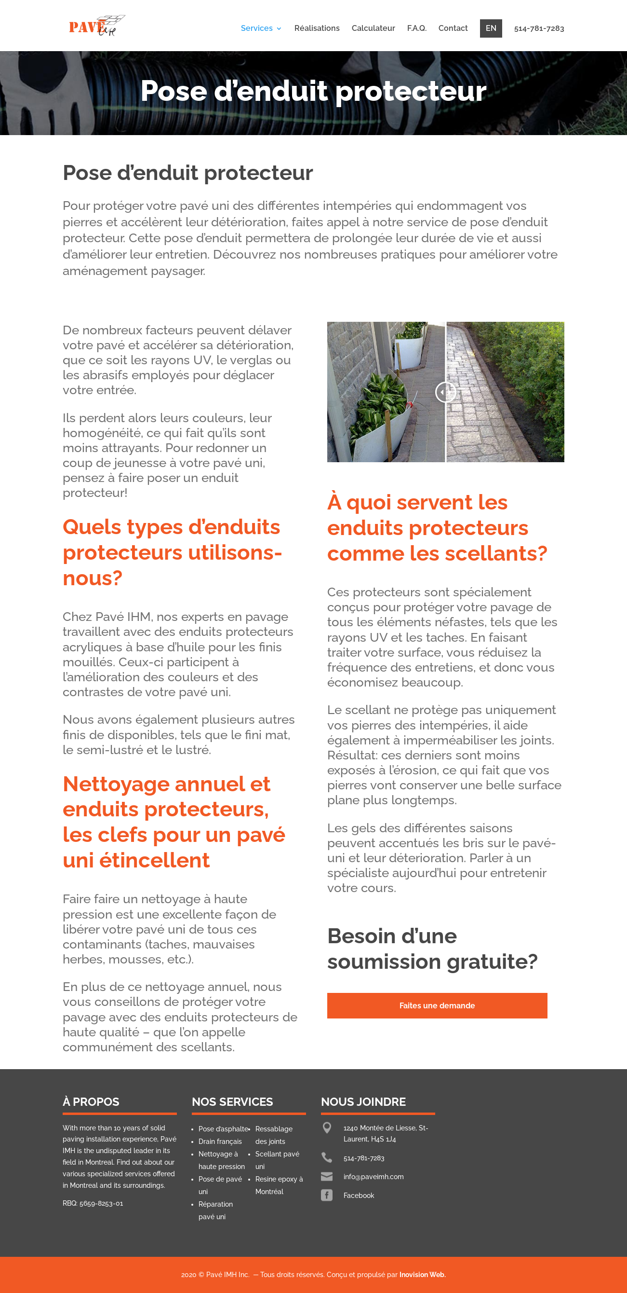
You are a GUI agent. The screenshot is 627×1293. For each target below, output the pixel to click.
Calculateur (373, 29)
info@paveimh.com (374, 1177)
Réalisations (317, 29)
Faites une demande (437, 1005)
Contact (453, 29)
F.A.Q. (417, 29)
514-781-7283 (539, 29)
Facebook (359, 1195)
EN (491, 28)
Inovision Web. (423, 1275)
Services (257, 29)
